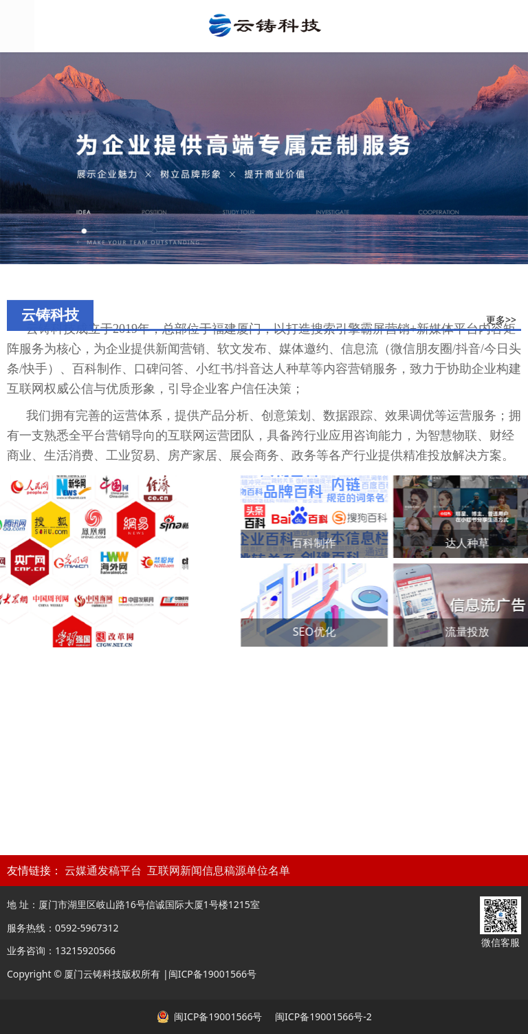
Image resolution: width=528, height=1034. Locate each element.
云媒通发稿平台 (103, 870)
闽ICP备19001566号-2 (321, 1016)
